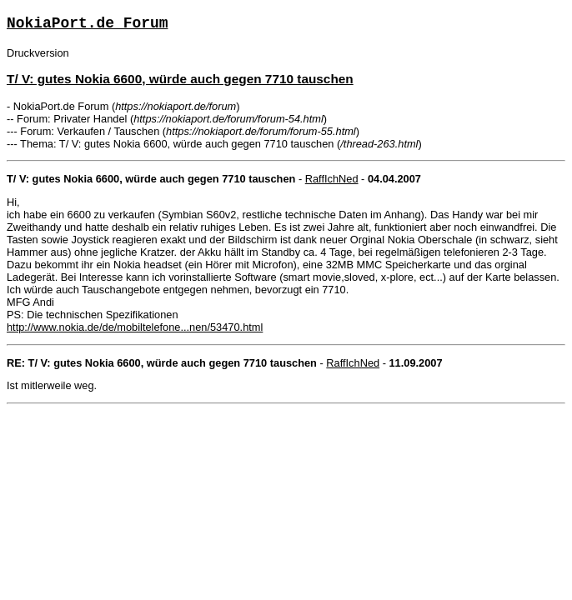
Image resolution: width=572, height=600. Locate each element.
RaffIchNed (332, 178)
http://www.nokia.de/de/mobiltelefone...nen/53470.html (135, 327)
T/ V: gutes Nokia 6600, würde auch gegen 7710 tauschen (180, 79)
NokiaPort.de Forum (87, 23)
